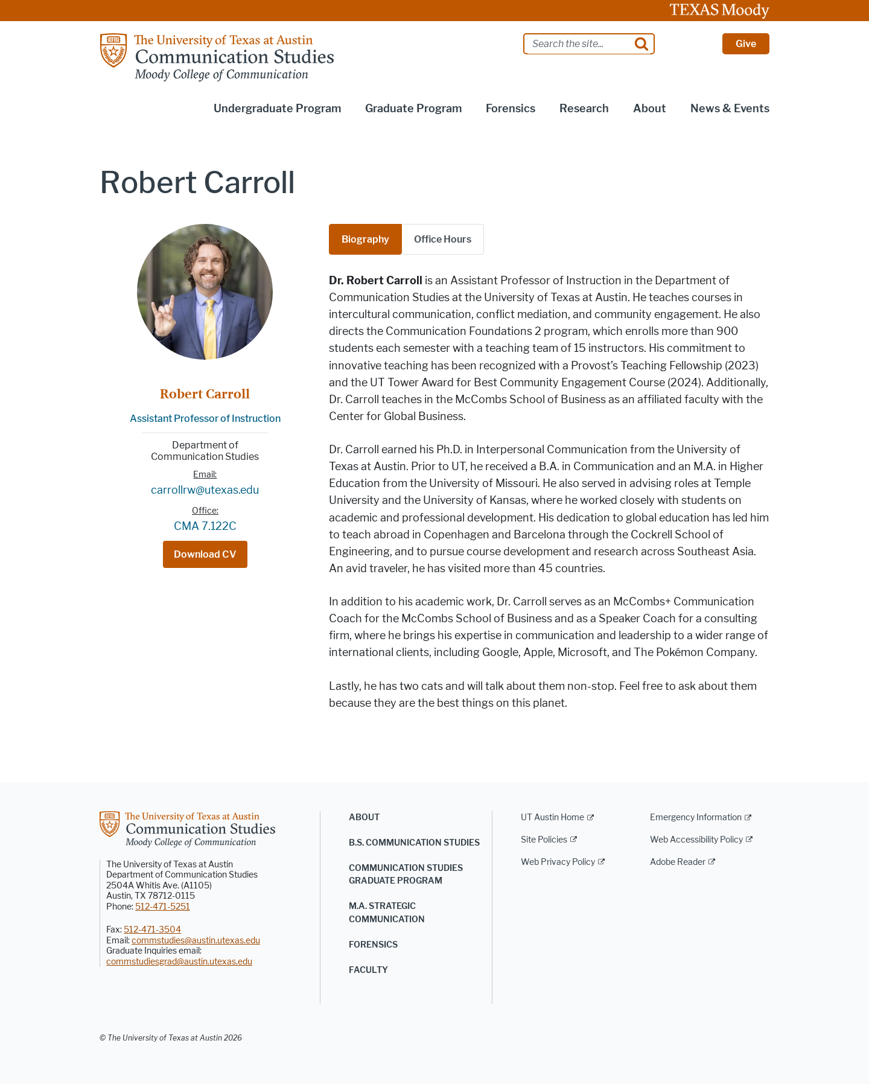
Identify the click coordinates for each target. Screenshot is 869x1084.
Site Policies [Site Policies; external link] (544, 840)
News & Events (729, 108)
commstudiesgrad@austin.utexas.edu (179, 962)
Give (746, 43)
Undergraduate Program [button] (277, 108)
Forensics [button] (510, 108)
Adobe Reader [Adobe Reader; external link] (677, 862)
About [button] (649, 108)
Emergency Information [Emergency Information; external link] (696, 817)
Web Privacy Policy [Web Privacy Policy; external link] (558, 862)
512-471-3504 (152, 930)
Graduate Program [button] (413, 108)
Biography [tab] (365, 239)
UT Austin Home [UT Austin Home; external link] (552, 817)
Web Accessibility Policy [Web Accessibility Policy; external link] (696, 840)
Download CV (205, 554)
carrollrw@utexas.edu (205, 490)
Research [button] (584, 108)
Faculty (368, 970)
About (364, 817)
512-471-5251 (162, 907)
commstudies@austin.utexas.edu (196, 941)
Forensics (373, 945)
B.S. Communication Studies (414, 843)
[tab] (443, 239)
